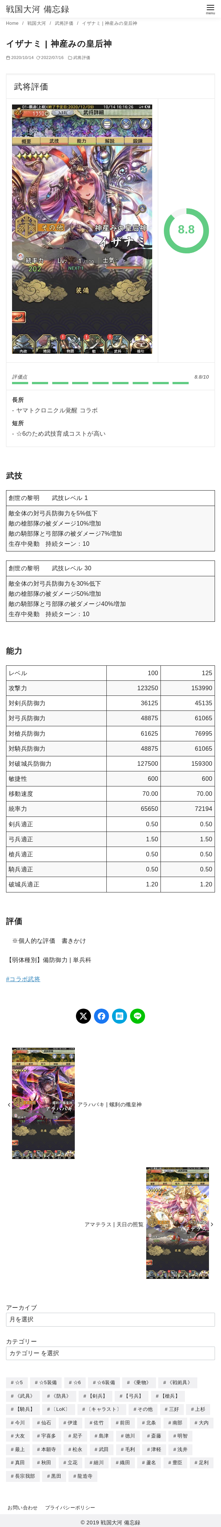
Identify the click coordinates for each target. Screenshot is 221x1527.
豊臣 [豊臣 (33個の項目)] (178, 1460)
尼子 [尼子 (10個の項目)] (78, 1434)
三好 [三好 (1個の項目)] (174, 1408)
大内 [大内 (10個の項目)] (204, 1421)
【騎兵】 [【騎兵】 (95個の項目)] (25, 1408)
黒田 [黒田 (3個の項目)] (56, 1473)
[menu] (210, 9)
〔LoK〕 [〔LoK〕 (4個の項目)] (60, 1408)
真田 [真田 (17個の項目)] (20, 1460)
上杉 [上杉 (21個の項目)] (200, 1408)
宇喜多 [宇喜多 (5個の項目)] (48, 1434)
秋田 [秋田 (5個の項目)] (46, 1460)
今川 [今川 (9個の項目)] (20, 1421)
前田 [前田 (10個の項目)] (125, 1421)
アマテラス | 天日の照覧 (114, 1224)
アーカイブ (21, 1307)
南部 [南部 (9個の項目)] (178, 1421)
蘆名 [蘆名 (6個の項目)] (151, 1460)
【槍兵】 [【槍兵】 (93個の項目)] (170, 1395)
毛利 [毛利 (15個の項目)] (130, 1447)
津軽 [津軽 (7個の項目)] (156, 1447)
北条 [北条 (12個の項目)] (151, 1421)
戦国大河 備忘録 (38, 9)
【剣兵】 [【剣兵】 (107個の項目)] (97, 1395)
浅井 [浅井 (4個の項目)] (182, 1447)
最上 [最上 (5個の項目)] (20, 1447)
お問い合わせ (23, 1504)
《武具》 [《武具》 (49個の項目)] (25, 1395)
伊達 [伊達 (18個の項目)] (73, 1421)
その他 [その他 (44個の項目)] (145, 1408)
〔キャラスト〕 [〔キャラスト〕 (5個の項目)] (103, 1408)
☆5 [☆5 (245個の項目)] (19, 1382)
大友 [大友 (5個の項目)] (20, 1434)
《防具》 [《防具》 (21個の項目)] (61, 1395)
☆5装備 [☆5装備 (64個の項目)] (48, 1382)
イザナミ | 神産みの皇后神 (109, 23)
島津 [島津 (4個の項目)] (104, 1434)
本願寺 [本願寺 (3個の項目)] (48, 1447)
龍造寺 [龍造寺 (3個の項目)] (84, 1473)
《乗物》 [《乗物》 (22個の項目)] (141, 1382)
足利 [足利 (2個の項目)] (204, 1460)
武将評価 (65, 23)
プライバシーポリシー (70, 1504)
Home (13, 23)
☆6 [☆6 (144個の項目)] (77, 1382)
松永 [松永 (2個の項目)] (78, 1447)
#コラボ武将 (23, 979)
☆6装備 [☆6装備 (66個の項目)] (106, 1382)
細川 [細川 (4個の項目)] (99, 1460)
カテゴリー (21, 1341)
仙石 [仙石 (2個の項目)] (46, 1421)
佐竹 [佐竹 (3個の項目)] (99, 1421)
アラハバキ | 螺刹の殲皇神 (109, 1104)
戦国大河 (37, 23)
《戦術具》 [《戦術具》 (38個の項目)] (179, 1382)
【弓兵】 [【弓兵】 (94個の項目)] (134, 1395)
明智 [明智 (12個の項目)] (182, 1434)
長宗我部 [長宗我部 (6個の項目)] (25, 1473)
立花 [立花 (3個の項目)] (73, 1460)
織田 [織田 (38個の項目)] (125, 1460)
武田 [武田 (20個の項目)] (104, 1447)
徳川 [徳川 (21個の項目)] (130, 1434)
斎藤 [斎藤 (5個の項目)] (156, 1434)
